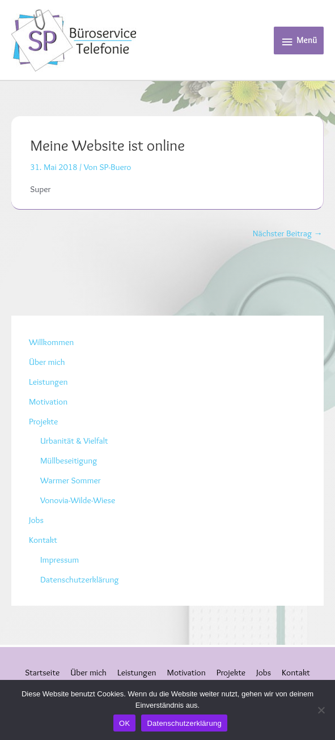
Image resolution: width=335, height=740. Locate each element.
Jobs (36, 519)
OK (124, 723)
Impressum (59, 559)
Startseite (42, 672)
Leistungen (48, 381)
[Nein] (320, 710)
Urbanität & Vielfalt (74, 440)
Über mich (47, 361)
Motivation (48, 401)
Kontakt (43, 539)
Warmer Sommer (70, 480)
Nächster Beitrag (288, 233)
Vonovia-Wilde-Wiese (77, 500)
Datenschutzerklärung (79, 579)
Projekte (43, 421)
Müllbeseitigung (68, 460)
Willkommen (51, 342)
